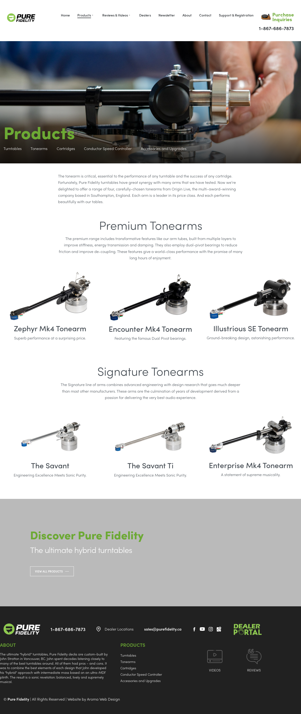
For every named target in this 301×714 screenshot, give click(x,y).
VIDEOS (215, 670)
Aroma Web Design (103, 699)
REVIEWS (254, 670)
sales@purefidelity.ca (163, 629)
